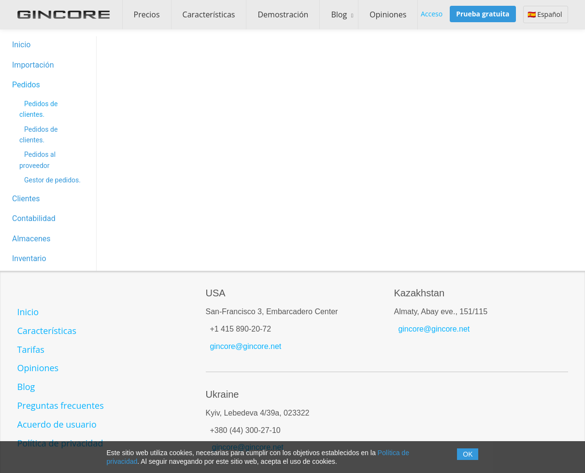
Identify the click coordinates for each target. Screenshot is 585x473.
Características (209, 14)
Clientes (26, 198)
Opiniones (388, 14)
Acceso (431, 13)
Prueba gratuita (482, 13)
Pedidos (26, 84)
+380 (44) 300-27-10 (245, 430)
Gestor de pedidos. (52, 180)
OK (467, 454)
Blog (339, 14)
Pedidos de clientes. (38, 109)
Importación (33, 65)
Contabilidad (34, 218)
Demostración (282, 14)
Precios (147, 14)
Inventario (29, 258)
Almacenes (31, 238)
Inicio (21, 44)
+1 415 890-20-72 (240, 329)
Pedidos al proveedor (37, 160)
